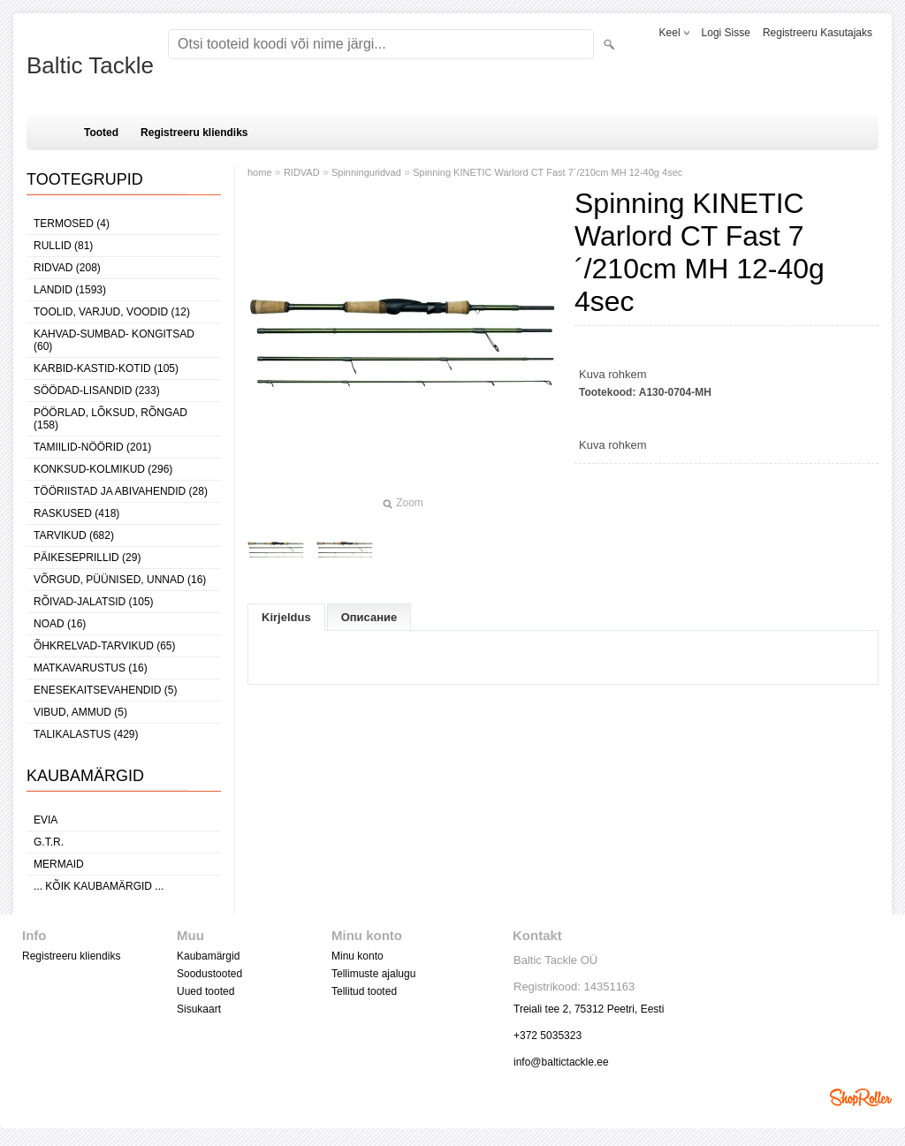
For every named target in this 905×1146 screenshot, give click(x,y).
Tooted (101, 132)
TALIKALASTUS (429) (86, 734)
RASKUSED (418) (76, 513)
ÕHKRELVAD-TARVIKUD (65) (104, 646)
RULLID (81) (63, 245)
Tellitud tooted (364, 991)
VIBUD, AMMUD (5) (80, 712)
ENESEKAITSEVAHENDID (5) (105, 690)
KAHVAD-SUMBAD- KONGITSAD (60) (114, 340)
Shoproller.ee (861, 1097)
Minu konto (357, 956)
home (259, 172)
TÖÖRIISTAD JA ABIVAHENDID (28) (121, 491)
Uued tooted (205, 991)
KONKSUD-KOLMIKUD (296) (103, 469)
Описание (369, 617)
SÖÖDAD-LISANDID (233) (97, 390)
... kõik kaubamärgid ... (99, 886)
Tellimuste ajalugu (373, 974)
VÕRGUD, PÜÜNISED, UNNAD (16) (120, 579)
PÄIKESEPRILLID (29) (87, 557)
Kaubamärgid (208, 956)
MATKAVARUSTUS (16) (91, 668)
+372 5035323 (547, 1035)
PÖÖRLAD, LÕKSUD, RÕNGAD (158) (110, 418)
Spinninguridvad (366, 172)
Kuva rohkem (613, 374)
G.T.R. (49, 842)
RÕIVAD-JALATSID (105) (94, 602)
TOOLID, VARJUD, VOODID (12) (112, 312)
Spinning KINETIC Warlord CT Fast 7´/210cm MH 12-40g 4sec (547, 172)
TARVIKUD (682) (74, 535)
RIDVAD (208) (67, 268)
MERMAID (59, 864)
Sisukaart (199, 1009)
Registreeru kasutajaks (817, 33)
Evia (45, 820)
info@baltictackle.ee (561, 1062)
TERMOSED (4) (72, 223)
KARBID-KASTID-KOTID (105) (106, 368)
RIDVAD (302, 172)
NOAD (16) (60, 624)
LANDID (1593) (70, 290)
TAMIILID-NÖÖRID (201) (92, 447)
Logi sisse (726, 33)
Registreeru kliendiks (194, 132)
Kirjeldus (286, 617)
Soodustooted (209, 974)
